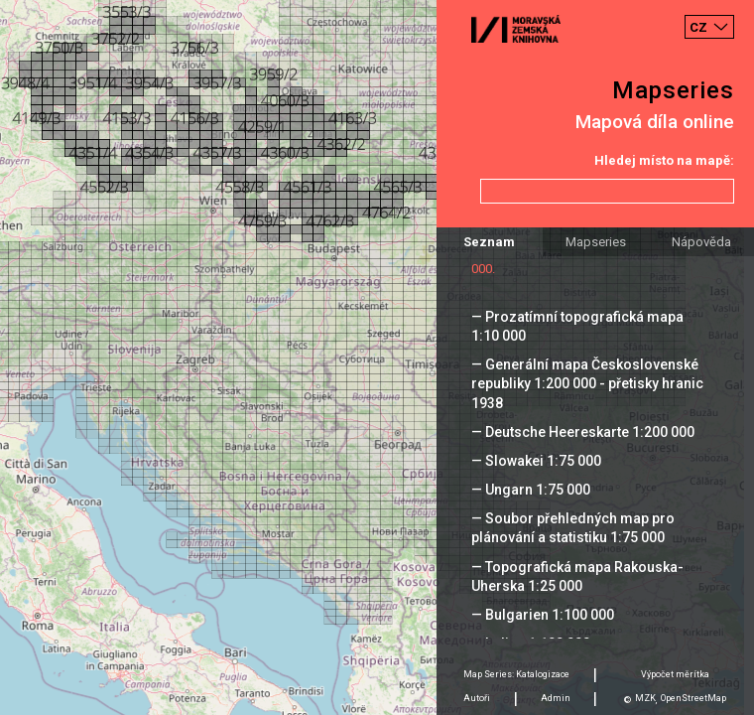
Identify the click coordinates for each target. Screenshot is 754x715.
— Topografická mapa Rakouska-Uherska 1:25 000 (577, 576)
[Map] (377, 357)
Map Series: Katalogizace (516, 674)
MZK (645, 698)
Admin (555, 698)
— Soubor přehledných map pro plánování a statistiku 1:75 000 (573, 527)
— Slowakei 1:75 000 (536, 461)
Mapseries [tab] (596, 241)
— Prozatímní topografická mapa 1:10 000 (577, 326)
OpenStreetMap (693, 698)
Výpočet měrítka (675, 674)
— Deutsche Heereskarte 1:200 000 (582, 432)
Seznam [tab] (489, 241)
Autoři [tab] (476, 698)
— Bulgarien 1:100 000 (542, 615)
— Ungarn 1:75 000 (530, 490)
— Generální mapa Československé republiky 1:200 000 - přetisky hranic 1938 (587, 383)
